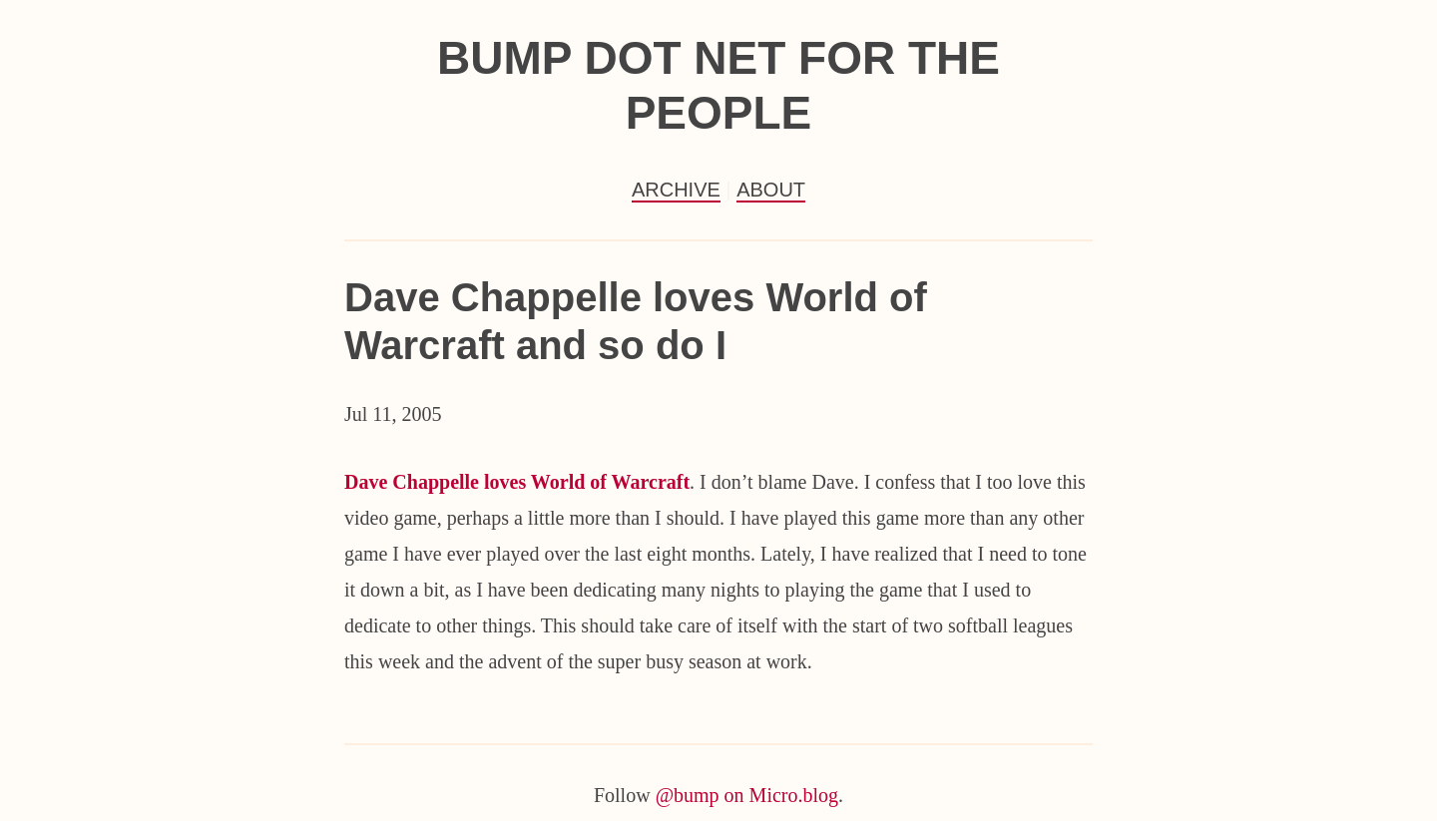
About (770, 190)
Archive (676, 190)
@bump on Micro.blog (747, 795)
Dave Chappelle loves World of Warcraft (517, 482)
